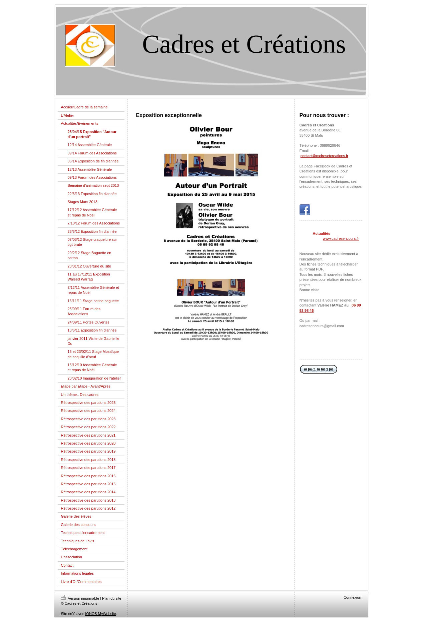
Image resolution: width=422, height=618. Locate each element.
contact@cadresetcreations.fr (324, 156)
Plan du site (111, 598)
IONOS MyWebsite (100, 614)
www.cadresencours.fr (341, 238)
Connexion (352, 597)
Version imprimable (80, 598)
